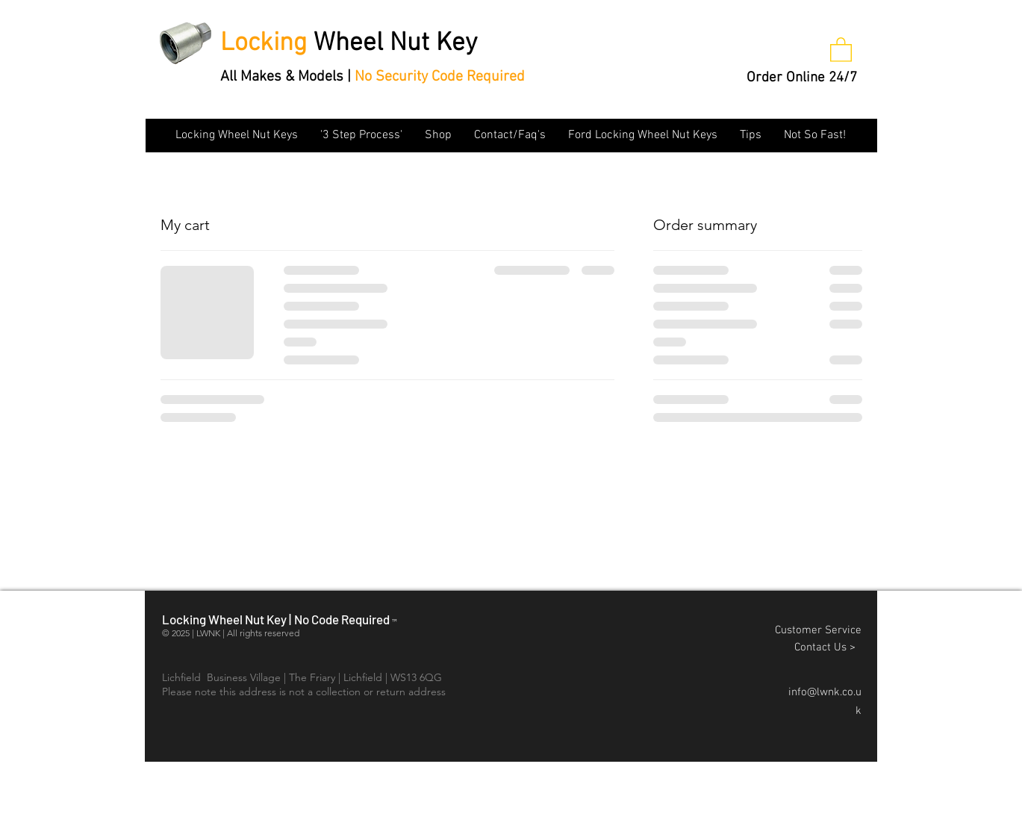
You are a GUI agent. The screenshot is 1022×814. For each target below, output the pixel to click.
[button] (841, 49)
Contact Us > (827, 647)
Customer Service (818, 630)
